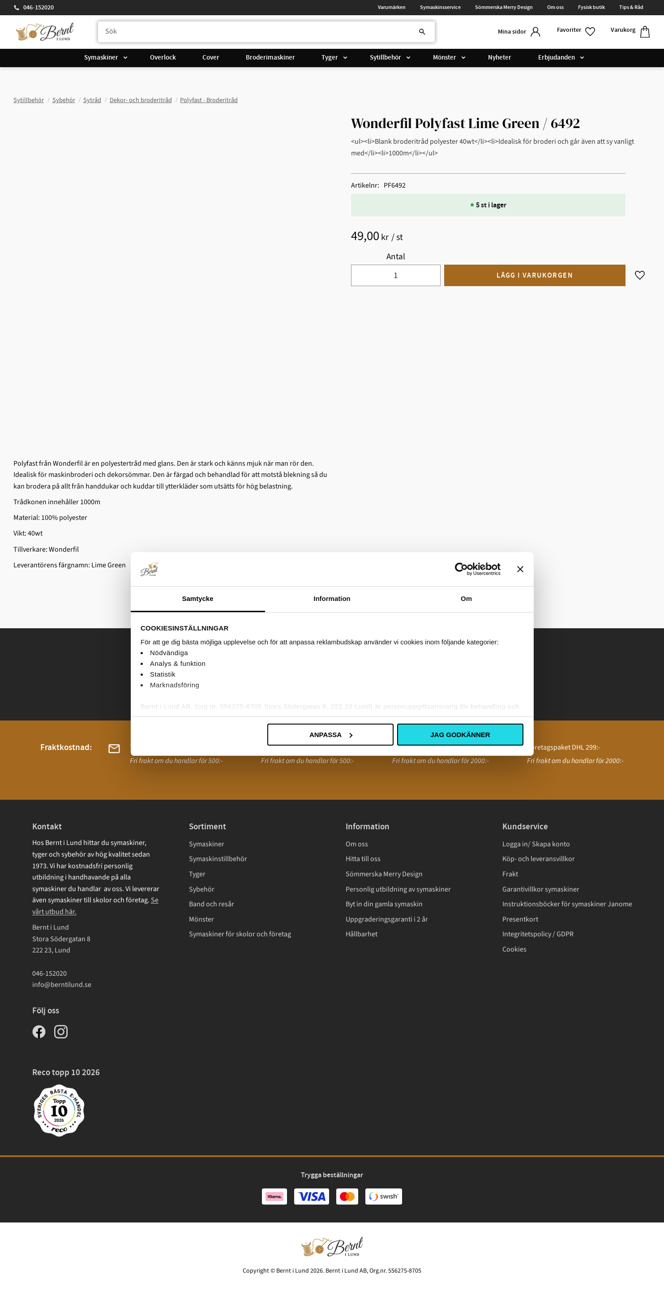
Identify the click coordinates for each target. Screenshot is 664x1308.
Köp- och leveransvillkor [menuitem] (538, 859)
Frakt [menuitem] (510, 874)
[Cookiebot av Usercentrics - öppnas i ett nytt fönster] (461, 569)
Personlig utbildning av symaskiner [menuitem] (398, 889)
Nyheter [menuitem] (499, 57)
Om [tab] (466, 598)
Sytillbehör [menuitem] (385, 57)
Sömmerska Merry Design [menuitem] (504, 7)
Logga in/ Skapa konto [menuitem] (536, 844)
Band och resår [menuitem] (211, 904)
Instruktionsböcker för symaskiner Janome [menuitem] (567, 904)
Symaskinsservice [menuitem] (440, 7)
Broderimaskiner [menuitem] (270, 57)
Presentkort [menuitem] (520, 919)
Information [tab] (332, 598)
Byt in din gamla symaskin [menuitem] (384, 904)
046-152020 (38, 7)
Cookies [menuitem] (514, 949)
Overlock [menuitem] (163, 57)
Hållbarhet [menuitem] (361, 934)
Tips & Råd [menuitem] (631, 7)
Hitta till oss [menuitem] (363, 859)
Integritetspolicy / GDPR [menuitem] (538, 934)
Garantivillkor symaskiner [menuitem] (540, 889)
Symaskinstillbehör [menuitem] (218, 859)
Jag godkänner (460, 734)
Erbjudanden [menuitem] (556, 57)
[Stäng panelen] (520, 569)
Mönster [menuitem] (444, 57)
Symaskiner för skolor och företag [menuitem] (240, 934)
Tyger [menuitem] (329, 57)
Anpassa (330, 734)
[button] (576, 32)
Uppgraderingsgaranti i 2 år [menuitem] (387, 919)
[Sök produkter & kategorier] (266, 31)
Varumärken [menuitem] (392, 7)
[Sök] (422, 31)
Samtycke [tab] (197, 598)
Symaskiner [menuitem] (101, 57)
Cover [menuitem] (210, 57)
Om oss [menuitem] (555, 7)
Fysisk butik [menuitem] (591, 7)
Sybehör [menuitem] (201, 889)
